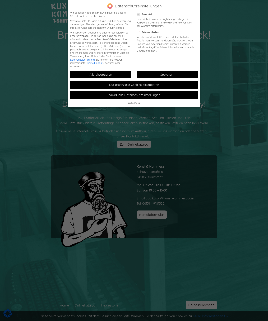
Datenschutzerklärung (82, 59)
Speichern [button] (167, 74)
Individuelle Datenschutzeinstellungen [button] (134, 95)
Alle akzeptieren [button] (101, 74)
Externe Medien (149, 32)
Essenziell (145, 14)
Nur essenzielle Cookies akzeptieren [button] (134, 85)
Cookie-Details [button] (134, 103)
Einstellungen (94, 63)
